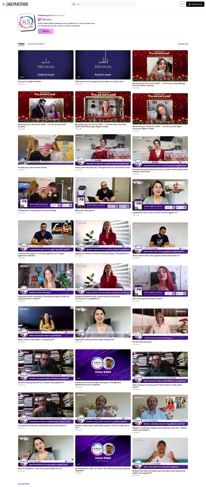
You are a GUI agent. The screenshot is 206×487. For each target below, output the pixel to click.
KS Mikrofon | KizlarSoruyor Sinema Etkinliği (37, 211)
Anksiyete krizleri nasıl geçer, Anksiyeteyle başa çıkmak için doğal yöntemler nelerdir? (43, 298)
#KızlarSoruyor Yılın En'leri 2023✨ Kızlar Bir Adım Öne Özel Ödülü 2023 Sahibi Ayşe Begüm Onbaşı (100, 126)
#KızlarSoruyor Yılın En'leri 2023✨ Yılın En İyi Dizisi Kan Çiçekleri (42, 126)
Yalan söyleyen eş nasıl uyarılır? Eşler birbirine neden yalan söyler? (157, 386)
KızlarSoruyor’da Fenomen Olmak (32, 168)
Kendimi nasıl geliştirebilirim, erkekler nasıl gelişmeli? (41, 383)
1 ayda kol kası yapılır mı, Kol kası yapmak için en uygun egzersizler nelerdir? (41, 255)
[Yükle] (182, 4)
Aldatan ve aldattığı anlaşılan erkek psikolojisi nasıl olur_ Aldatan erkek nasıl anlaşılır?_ (159, 429)
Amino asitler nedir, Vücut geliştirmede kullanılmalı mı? (156, 256)
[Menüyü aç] (4, 4)
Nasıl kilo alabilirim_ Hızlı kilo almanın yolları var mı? (40, 469)
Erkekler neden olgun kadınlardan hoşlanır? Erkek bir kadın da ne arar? (102, 427)
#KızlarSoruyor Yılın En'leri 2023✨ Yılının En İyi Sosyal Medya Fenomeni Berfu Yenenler (158, 84)
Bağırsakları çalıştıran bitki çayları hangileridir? (95, 340)
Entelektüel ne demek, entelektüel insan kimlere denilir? (42, 426)
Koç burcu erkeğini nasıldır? (30, 82)
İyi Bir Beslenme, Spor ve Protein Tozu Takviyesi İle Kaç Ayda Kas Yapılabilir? (102, 470)
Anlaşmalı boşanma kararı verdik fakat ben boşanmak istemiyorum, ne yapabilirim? (97, 298)
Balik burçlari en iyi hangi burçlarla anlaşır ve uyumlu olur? (99, 82)
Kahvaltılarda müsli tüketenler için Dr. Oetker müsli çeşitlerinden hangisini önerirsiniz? (160, 170)
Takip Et (45, 31)
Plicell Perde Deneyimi (142, 342)
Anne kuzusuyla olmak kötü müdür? (147, 299)
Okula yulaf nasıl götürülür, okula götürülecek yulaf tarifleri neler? (102, 168)
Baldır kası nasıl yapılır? (85, 211)
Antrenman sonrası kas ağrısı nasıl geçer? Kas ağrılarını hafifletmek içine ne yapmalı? (98, 384)
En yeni (183, 44)
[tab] (21, 44)
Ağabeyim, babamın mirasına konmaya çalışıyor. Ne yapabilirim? (102, 254)
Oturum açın (195, 4)
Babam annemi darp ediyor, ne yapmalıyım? (36, 340)
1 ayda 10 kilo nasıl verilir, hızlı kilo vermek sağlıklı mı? (155, 213)
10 (28, 484)
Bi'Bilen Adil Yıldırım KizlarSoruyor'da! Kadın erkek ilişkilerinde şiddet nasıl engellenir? (158, 472)
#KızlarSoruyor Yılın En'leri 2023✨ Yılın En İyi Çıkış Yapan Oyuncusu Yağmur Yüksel (156, 127)
